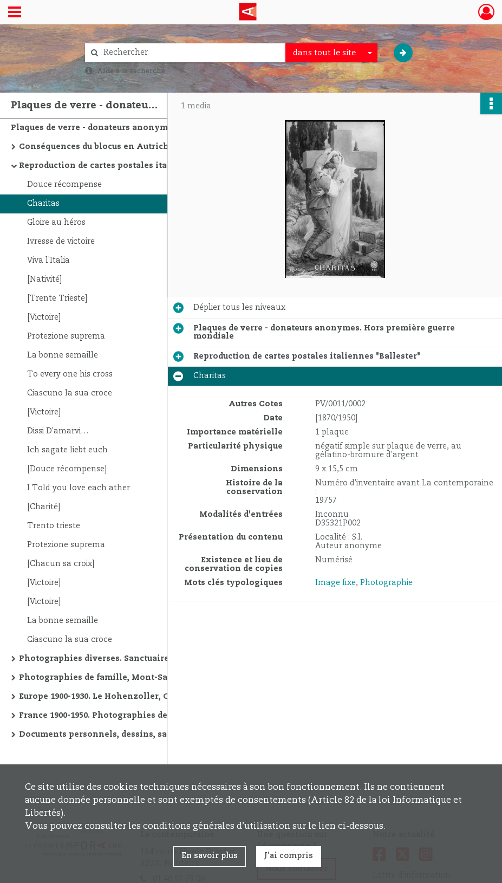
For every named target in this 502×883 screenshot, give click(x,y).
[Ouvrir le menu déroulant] (14, 13)
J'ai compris (288, 856)
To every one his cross (70, 374)
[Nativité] (44, 279)
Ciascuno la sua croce (69, 393)
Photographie (386, 583)
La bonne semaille (62, 355)
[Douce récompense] (67, 469)
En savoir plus (209, 856)
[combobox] (331, 53)
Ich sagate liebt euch (67, 450)
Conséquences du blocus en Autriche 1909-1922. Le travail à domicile (127, 147)
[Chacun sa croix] (60, 564)
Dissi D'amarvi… (57, 431)
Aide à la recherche (131, 71)
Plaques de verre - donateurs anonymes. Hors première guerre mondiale (119, 128)
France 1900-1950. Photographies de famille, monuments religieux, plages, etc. (127, 715)
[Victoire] (44, 317)
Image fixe (335, 583)
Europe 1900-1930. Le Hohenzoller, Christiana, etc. (123, 696)
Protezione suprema (66, 336)
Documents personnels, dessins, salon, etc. (109, 734)
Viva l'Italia (48, 260)
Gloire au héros (56, 222)
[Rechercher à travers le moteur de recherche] (190, 53)
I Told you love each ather (78, 488)
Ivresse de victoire (61, 241)
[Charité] (43, 507)
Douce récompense (64, 185)
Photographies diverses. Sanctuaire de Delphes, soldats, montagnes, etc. (127, 659)
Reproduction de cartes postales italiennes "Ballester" (127, 166)
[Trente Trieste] (57, 298)
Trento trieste (53, 526)
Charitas (43, 203)
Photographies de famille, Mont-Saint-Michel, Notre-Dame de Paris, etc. (127, 677)
